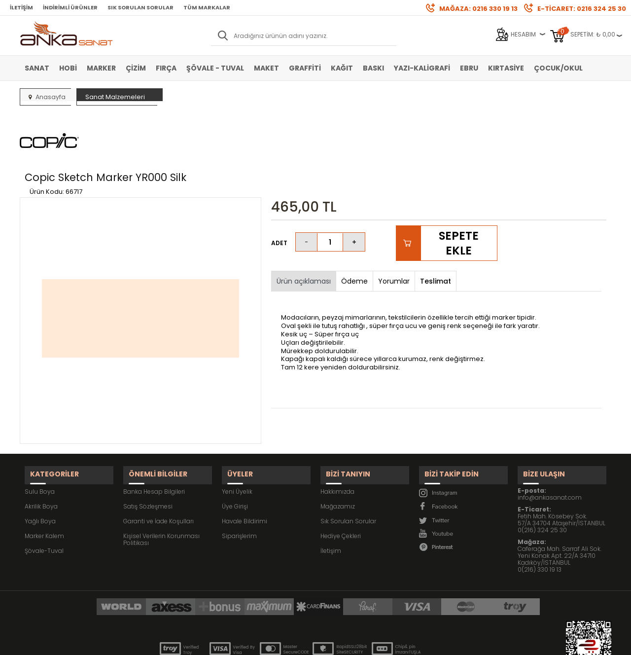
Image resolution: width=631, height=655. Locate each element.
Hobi (68, 68)
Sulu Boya (40, 438)
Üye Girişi (235, 453)
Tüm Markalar (206, 7)
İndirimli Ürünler (70, 7)
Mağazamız (337, 453)
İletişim (21, 7)
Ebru (469, 68)
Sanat (37, 68)
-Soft (261, 642)
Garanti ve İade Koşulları (158, 468)
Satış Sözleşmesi (148, 453)
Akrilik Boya (41, 453)
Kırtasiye (506, 68)
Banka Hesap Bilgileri (154, 438)
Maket (266, 68)
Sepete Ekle (459, 197)
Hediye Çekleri (340, 482)
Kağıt (342, 68)
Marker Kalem (44, 482)
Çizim (136, 68)
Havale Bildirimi (244, 468)
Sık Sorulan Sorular (140, 7)
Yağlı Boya (40, 468)
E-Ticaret (286, 642)
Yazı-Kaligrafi (422, 68)
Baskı (373, 68)
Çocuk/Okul (558, 68)
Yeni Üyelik (237, 438)
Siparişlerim (239, 482)
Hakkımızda (337, 438)
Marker (101, 68)
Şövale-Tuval (44, 497)
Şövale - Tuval (215, 68)
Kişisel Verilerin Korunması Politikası (161, 486)
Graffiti (305, 68)
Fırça (166, 68)
